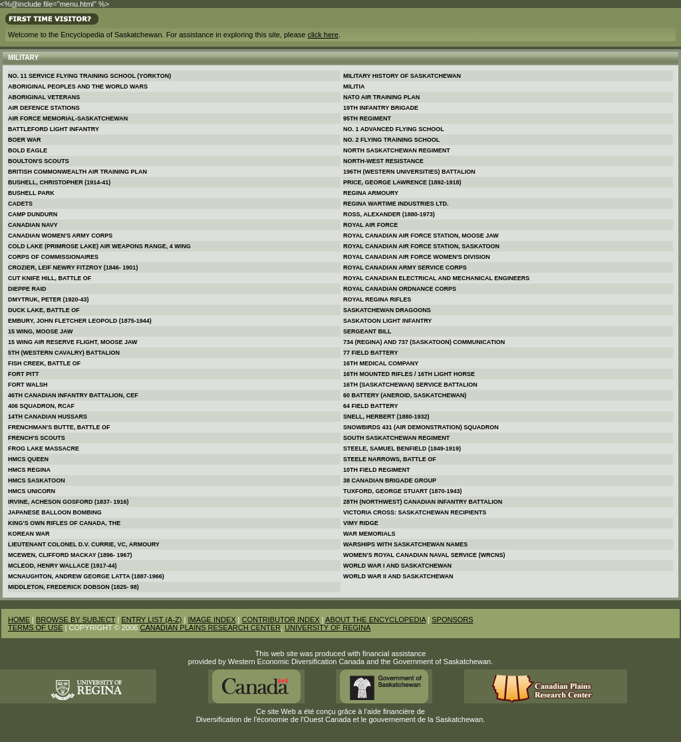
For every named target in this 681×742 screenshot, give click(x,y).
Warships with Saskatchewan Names (405, 544)
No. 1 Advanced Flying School (393, 129)
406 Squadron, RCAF (41, 406)
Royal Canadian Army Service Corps (405, 267)
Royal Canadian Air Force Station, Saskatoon (421, 246)
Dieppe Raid (27, 288)
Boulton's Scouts (38, 161)
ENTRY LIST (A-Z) (151, 620)
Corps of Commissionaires (53, 257)
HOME (19, 620)
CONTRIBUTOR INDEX (281, 620)
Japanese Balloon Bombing (55, 512)
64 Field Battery (370, 406)
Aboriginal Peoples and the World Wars (78, 86)
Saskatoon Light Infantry (387, 320)
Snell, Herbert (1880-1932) (386, 416)
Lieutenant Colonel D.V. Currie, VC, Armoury (84, 544)
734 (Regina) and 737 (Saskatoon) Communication (424, 342)
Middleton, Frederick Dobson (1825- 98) (73, 587)
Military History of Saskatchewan (402, 76)
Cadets (20, 203)
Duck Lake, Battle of (44, 310)
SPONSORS (452, 620)
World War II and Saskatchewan (398, 576)
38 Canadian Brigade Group (389, 480)
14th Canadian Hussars (47, 416)
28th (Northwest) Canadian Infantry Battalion (422, 501)
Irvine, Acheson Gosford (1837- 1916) (68, 501)
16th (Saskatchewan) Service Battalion (410, 384)
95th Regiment (367, 118)
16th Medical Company (380, 363)
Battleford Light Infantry (53, 129)
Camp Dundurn (32, 214)
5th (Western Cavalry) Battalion (64, 352)
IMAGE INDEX (211, 620)
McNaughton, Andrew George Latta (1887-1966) (86, 576)
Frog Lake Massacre (43, 448)
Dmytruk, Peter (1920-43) (48, 299)
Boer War (24, 139)
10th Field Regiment (376, 469)
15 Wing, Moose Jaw (40, 331)
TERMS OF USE (35, 628)
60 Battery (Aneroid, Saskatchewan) (404, 395)
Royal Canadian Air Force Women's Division (416, 257)
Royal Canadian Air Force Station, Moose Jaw (421, 235)
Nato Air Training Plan (381, 97)
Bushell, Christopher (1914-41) (59, 182)
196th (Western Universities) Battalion (409, 171)
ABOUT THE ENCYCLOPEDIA (375, 620)
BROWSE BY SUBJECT (75, 620)
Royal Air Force (370, 225)
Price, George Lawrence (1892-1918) (402, 182)
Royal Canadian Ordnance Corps (399, 288)
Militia (354, 86)
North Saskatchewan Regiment (396, 150)
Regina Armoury (370, 193)
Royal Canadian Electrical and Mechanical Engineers (436, 278)
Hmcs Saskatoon (36, 480)
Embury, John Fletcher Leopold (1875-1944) (80, 320)
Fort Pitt (23, 374)
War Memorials (369, 533)
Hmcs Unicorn (31, 491)
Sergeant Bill (367, 331)
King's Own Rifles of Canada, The (64, 523)
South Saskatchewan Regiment (396, 438)
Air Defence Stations (44, 107)
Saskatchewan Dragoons (387, 310)
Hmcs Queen (28, 459)
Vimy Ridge (360, 523)
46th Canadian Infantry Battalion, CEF (73, 395)
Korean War (29, 533)
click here (322, 35)
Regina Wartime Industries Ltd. (396, 203)
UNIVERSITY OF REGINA (327, 628)
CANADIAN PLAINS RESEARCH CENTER (210, 628)
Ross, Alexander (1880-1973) (389, 214)
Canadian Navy (33, 225)
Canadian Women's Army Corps (60, 235)
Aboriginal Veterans (44, 97)
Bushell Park (31, 193)
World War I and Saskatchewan (397, 565)
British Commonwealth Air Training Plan (77, 171)
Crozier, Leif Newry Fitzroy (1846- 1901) (73, 267)
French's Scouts (36, 438)
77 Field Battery (370, 352)
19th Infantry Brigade (380, 107)
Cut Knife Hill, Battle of (49, 278)
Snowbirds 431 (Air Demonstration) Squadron (421, 427)
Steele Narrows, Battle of (389, 459)
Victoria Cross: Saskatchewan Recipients (414, 512)
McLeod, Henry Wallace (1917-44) (62, 565)
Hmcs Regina (29, 469)
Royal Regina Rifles (377, 299)
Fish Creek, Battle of (44, 363)
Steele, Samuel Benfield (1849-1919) (402, 448)
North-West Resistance (383, 161)
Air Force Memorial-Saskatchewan (68, 118)
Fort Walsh (28, 384)
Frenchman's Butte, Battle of (59, 427)
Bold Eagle (27, 150)
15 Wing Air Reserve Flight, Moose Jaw (73, 342)
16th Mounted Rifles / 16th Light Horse (409, 374)
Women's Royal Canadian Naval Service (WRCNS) (424, 555)
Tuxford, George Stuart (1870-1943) (402, 491)
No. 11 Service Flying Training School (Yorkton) (89, 76)
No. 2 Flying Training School (391, 139)
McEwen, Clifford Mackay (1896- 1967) (70, 555)
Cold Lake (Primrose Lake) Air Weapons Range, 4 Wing (99, 246)
